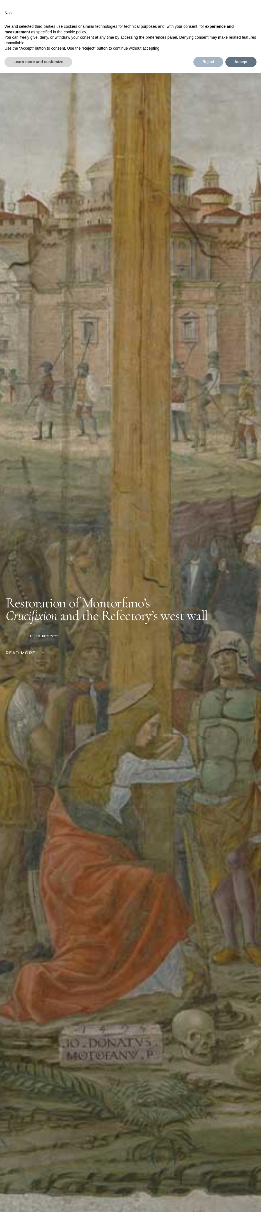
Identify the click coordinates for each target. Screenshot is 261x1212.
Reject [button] (208, 61)
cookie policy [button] (75, 32)
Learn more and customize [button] (38, 61)
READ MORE (25, 652)
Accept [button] (241, 61)
